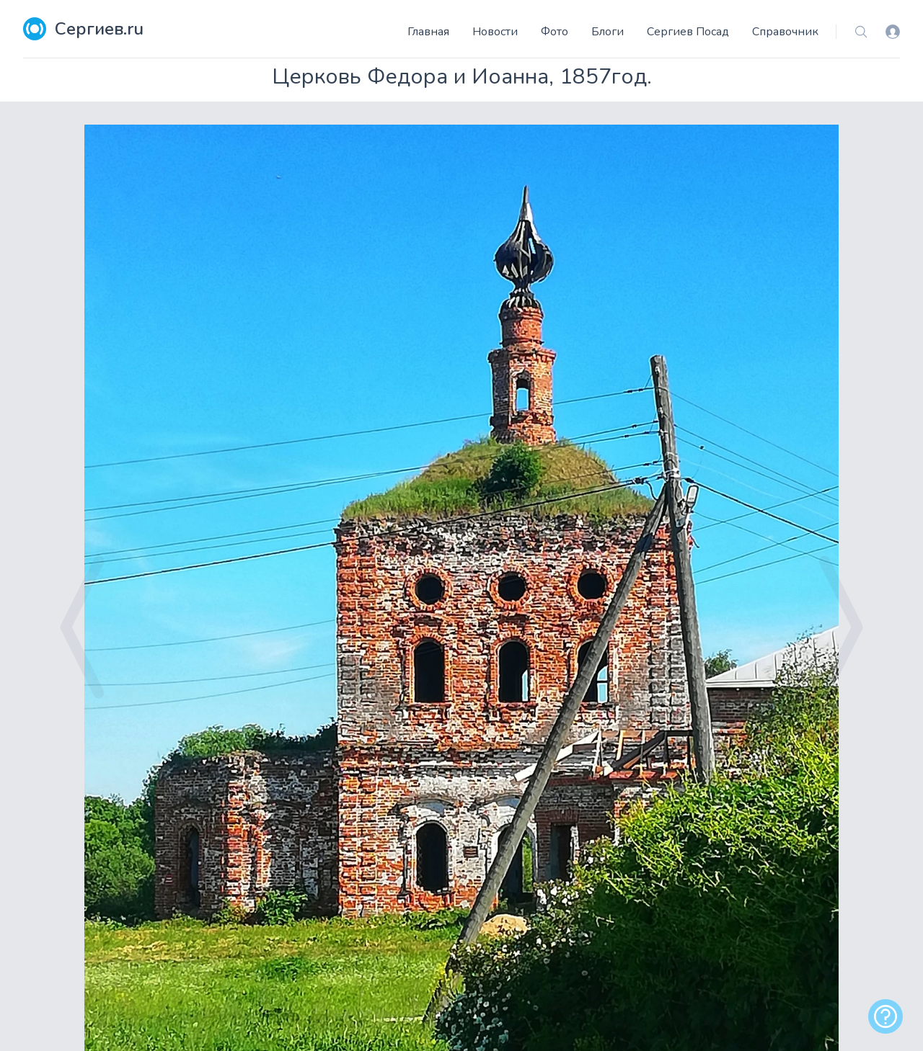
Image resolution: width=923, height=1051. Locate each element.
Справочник (785, 32)
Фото (554, 32)
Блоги (607, 32)
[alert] (885, 1016)
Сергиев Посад (688, 32)
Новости (495, 32)
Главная (428, 32)
